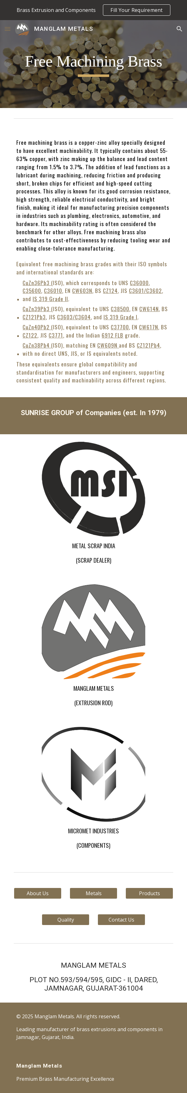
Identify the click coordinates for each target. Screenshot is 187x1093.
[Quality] (65, 919)
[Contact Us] (121, 919)
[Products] (149, 893)
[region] (93, 10)
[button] (7, 28)
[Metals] (93, 893)
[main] (93, 64)
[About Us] (37, 893)
